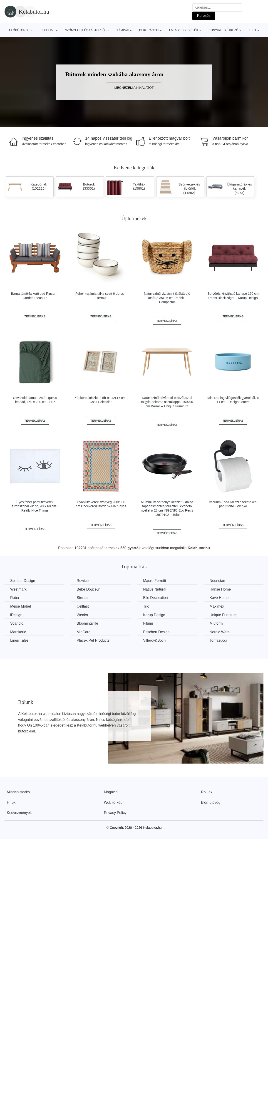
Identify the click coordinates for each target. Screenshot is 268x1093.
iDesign (16, 615)
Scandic (16, 623)
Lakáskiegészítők (184, 30)
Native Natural (154, 589)
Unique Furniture (223, 615)
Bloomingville (87, 623)
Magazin (111, 792)
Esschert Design (156, 632)
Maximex (217, 606)
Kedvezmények (19, 813)
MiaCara (83, 632)
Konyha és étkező (223, 30)
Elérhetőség (210, 802)
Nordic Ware (220, 632)
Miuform (216, 623)
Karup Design (154, 615)
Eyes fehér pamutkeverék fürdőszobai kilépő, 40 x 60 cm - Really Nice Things (35, 506)
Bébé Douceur (88, 589)
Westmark (18, 589)
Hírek (11, 802)
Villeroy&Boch (154, 640)
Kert (252, 30)
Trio (146, 606)
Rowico (83, 581)
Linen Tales (19, 640)
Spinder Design (22, 581)
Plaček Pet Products (93, 640)
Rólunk (206, 792)
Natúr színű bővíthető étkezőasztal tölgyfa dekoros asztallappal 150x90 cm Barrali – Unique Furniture (167, 402)
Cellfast (83, 606)
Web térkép (113, 802)
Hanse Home (220, 589)
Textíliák (47, 30)
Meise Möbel (20, 606)
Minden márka (18, 792)
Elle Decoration (155, 598)
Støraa (82, 598)
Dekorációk (149, 30)
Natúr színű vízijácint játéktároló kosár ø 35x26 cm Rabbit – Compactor (167, 298)
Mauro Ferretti (154, 581)
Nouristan (217, 581)
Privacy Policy (115, 813)
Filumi (148, 623)
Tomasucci (218, 640)
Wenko (82, 615)
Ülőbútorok (19, 30)
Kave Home (219, 598)
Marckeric (18, 632)
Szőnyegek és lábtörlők (86, 30)
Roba (14, 598)
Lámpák (123, 30)
